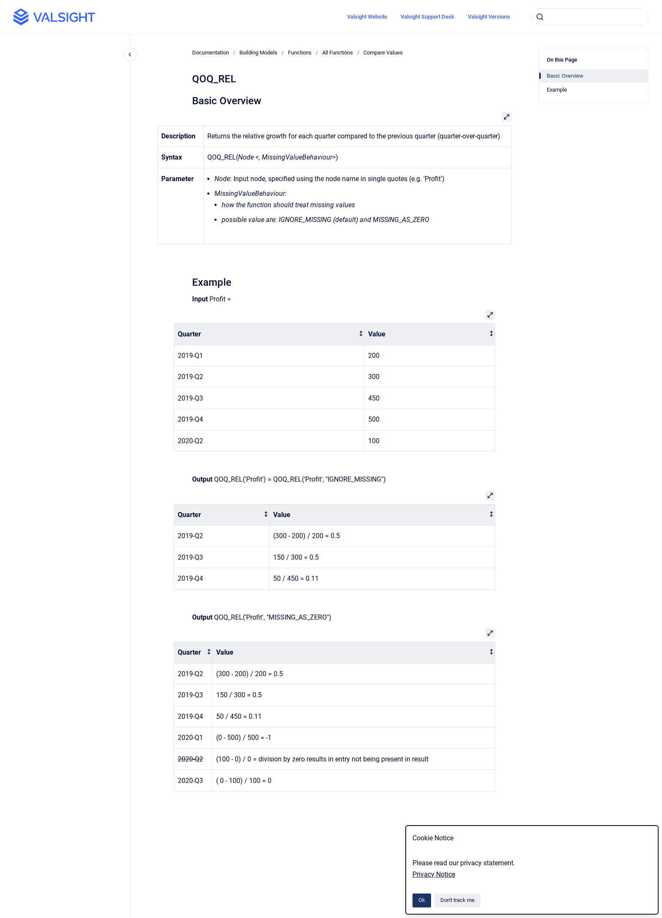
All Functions (337, 52)
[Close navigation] (130, 54)
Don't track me (457, 900)
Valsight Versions (489, 17)
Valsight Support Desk (427, 17)
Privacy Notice (433, 874)
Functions (300, 52)
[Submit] (540, 17)
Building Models (258, 52)
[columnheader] (269, 334)
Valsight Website (367, 17)
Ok (421, 900)
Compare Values (383, 52)
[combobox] (589, 17)
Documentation (210, 52)
